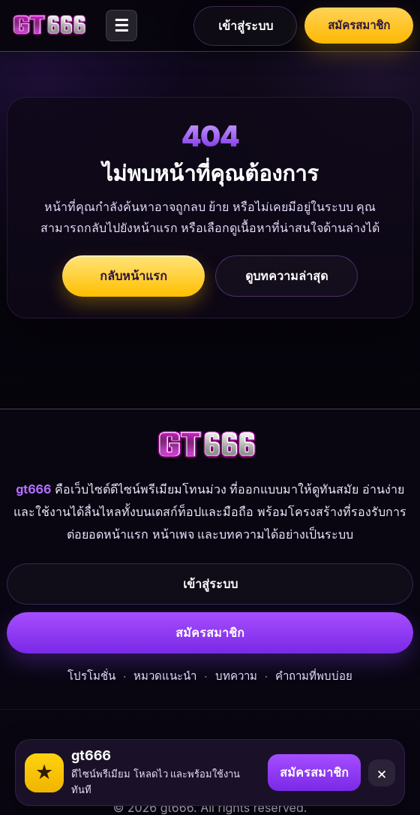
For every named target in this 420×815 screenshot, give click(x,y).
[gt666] (52, 25)
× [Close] (382, 773)
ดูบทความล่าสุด (286, 275)
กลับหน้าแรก (133, 275)
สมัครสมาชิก (359, 25)
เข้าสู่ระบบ (245, 25)
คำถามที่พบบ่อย (313, 676)
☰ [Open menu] (121, 25)
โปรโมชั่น (92, 676)
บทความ (236, 676)
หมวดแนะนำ (165, 676)
